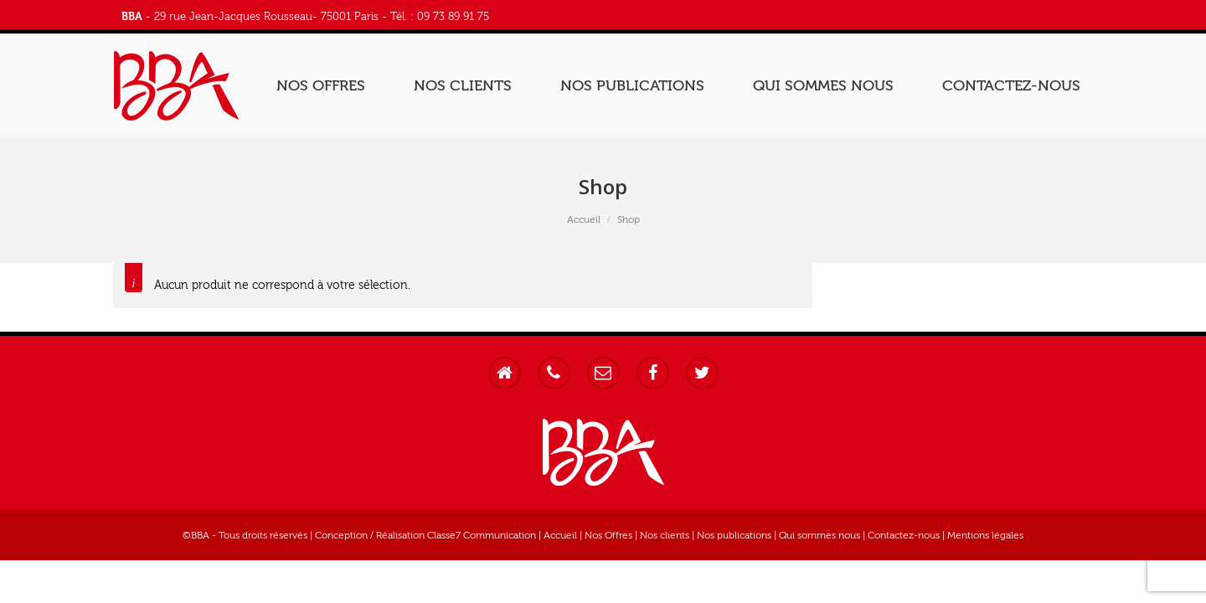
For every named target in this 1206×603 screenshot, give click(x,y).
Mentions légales (985, 535)
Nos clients (664, 535)
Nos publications (734, 535)
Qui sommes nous (819, 535)
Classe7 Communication (481, 535)
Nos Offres (608, 535)
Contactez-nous (904, 535)
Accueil (583, 219)
